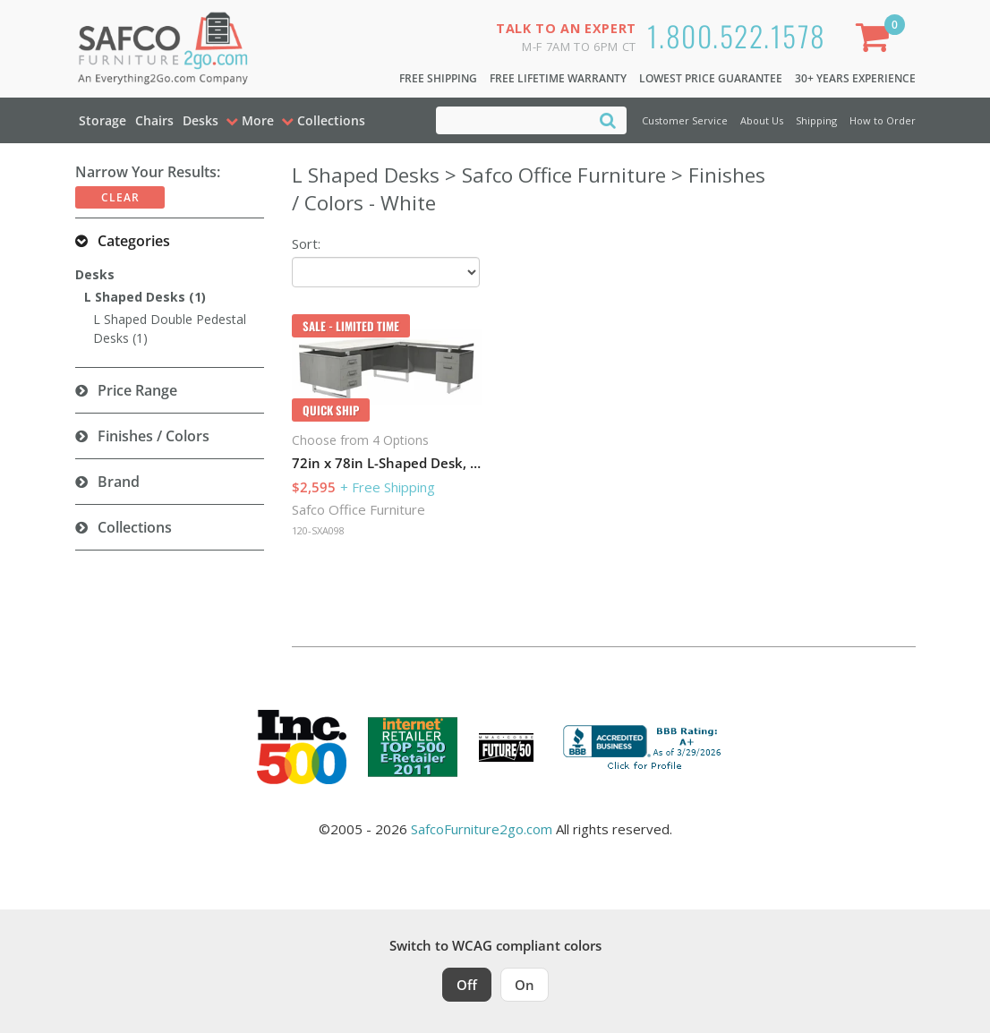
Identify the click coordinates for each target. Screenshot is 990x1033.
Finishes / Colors (153, 436)
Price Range (137, 390)
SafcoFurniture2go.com (481, 829)
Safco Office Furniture (358, 509)
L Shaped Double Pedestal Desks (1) (169, 328)
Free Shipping (438, 78)
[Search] (608, 119)
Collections (135, 527)
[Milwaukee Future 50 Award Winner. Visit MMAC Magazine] (506, 747)
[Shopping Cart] (876, 41)
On (524, 985)
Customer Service (685, 120)
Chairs (154, 120)
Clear (120, 197)
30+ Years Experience (855, 78)
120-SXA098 (318, 530)
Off (467, 985)
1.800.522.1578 (736, 35)
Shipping (816, 120)
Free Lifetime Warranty (558, 78)
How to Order (882, 120)
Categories (134, 241)
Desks (200, 120)
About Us (761, 120)
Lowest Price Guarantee (710, 78)
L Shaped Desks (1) (145, 296)
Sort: (306, 243)
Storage (102, 120)
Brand (119, 481)
